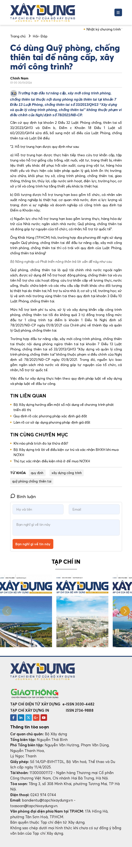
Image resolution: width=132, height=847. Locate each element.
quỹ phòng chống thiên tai (32, 481)
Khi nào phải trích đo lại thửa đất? (40, 443)
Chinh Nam (19, 78)
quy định (37, 473)
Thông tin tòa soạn (29, 726)
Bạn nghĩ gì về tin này (33, 544)
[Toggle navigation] (118, 12)
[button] (125, 611)
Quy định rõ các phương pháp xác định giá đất (50, 416)
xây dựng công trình (67, 473)
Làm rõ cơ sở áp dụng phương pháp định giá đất (52, 422)
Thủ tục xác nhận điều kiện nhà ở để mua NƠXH (51, 461)
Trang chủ (18, 36)
